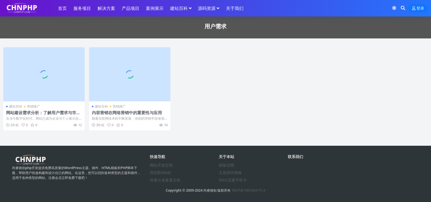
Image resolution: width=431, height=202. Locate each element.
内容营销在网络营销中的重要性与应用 (127, 112)
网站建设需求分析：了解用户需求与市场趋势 (43, 115)
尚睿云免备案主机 (165, 180)
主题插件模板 (230, 172)
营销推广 (33, 106)
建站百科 (15, 106)
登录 (418, 8)
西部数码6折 (160, 172)
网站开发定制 (161, 165)
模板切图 (226, 165)
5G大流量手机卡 (233, 180)
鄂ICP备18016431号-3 (249, 190)
